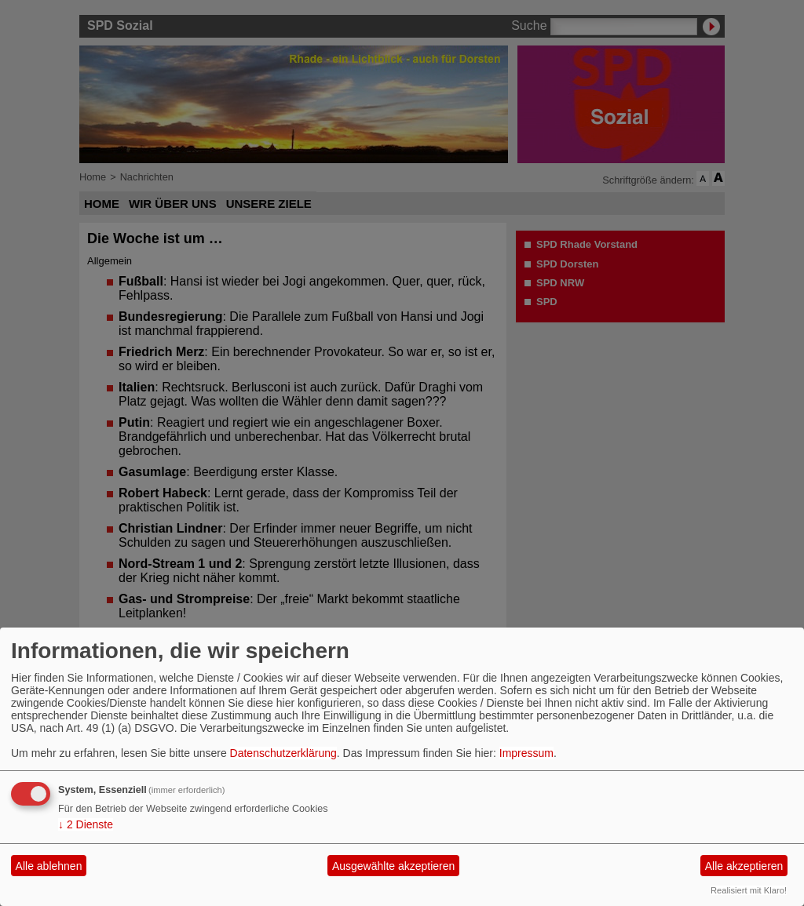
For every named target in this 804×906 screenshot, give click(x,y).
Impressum (526, 753)
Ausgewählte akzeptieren (393, 866)
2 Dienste (85, 824)
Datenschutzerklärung (283, 753)
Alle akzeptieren (744, 866)
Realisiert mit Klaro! (749, 890)
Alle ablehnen (49, 866)
